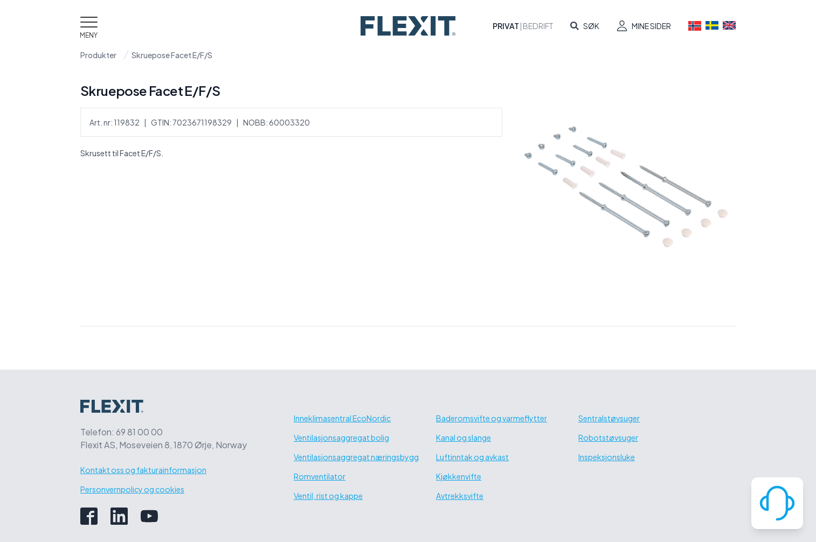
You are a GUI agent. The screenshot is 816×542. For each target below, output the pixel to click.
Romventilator (319, 476)
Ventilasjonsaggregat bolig (341, 437)
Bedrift (538, 26)
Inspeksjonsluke (606, 457)
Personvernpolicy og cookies (132, 489)
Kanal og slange (463, 437)
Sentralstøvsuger (609, 418)
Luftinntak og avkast (472, 457)
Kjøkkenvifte (458, 476)
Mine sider (651, 26)
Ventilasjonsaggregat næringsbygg (356, 457)
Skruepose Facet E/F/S (172, 55)
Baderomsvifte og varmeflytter (491, 418)
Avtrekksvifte (459, 496)
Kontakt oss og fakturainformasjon (143, 470)
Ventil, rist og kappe (328, 496)
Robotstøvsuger (608, 437)
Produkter (98, 55)
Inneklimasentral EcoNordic (342, 418)
